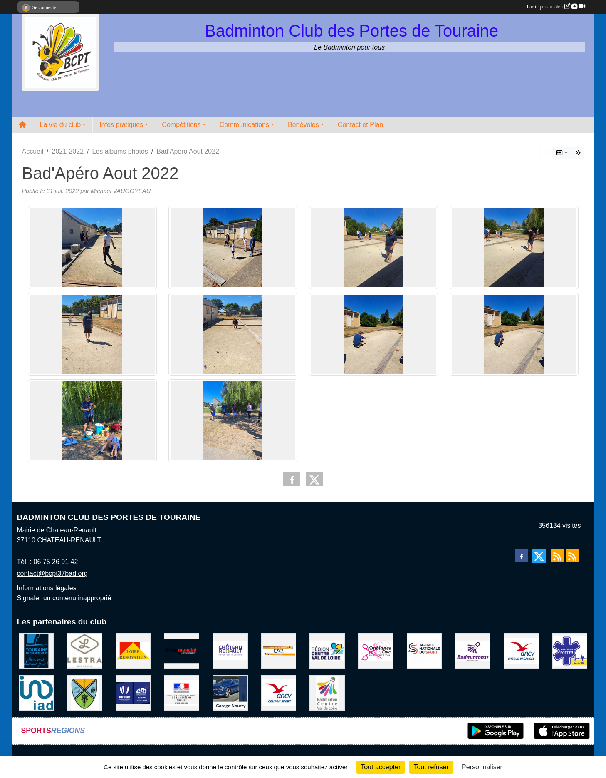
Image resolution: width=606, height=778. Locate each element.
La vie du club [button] (60, 124)
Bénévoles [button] (303, 124)
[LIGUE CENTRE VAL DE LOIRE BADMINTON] (327, 692)
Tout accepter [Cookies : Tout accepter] (381, 767)
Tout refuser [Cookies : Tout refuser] (430, 767)
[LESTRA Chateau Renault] (84, 650)
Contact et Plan (360, 124)
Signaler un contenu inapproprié (64, 598)
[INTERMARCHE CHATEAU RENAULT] (181, 650)
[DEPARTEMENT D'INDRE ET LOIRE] (36, 650)
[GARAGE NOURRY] (230, 692)
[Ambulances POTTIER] (570, 650)
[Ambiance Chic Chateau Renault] (375, 650)
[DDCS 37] (181, 692)
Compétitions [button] (181, 124)
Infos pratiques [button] (121, 124)
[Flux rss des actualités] (557, 555)
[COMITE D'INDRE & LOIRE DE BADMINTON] (472, 650)
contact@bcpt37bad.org (52, 573)
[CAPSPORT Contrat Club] (279, 650)
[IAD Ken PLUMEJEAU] (36, 692)
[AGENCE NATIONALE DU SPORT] (424, 650)
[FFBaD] (133, 692)
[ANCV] (521, 650)
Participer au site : (556, 7)
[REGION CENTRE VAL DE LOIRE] (327, 650)
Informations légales (47, 588)
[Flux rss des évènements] (572, 555)
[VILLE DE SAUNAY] (84, 692)
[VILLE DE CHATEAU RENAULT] (230, 650)
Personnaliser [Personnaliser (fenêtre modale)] (482, 767)
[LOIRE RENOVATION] (133, 650)
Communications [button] (244, 124)
